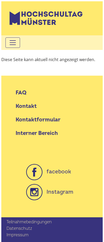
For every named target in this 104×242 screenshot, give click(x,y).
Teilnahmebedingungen (29, 222)
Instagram (49, 192)
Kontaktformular (38, 119)
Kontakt (26, 106)
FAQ (21, 92)
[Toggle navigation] (12, 42)
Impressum (17, 235)
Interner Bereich (37, 133)
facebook (48, 171)
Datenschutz (19, 228)
